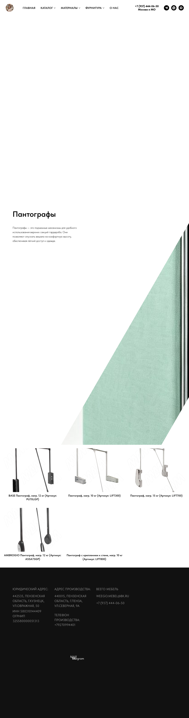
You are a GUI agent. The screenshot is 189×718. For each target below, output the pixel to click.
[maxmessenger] (181, 7)
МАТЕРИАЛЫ (69, 8)
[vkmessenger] (173, 7)
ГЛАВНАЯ (29, 8)
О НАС (114, 8)
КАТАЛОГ (47, 8)
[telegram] (166, 7)
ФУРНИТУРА (93, 8)
